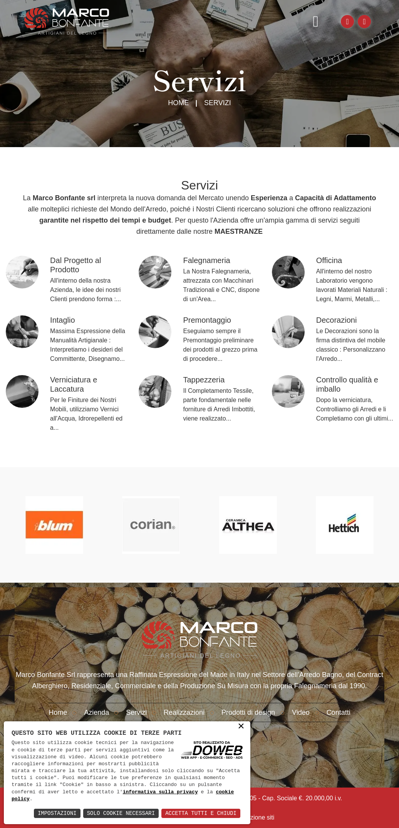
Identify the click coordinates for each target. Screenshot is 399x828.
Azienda (96, 712)
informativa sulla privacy (160, 792)
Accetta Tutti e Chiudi (200, 813)
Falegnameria (206, 260)
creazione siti (256, 817)
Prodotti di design (248, 712)
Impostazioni (57, 813)
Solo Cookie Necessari (121, 813)
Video (301, 712)
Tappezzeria (204, 379)
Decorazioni (336, 320)
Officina (329, 260)
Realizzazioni (184, 712)
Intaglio (62, 320)
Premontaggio (207, 320)
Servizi (136, 712)
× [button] (241, 726)
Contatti (338, 712)
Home (178, 103)
